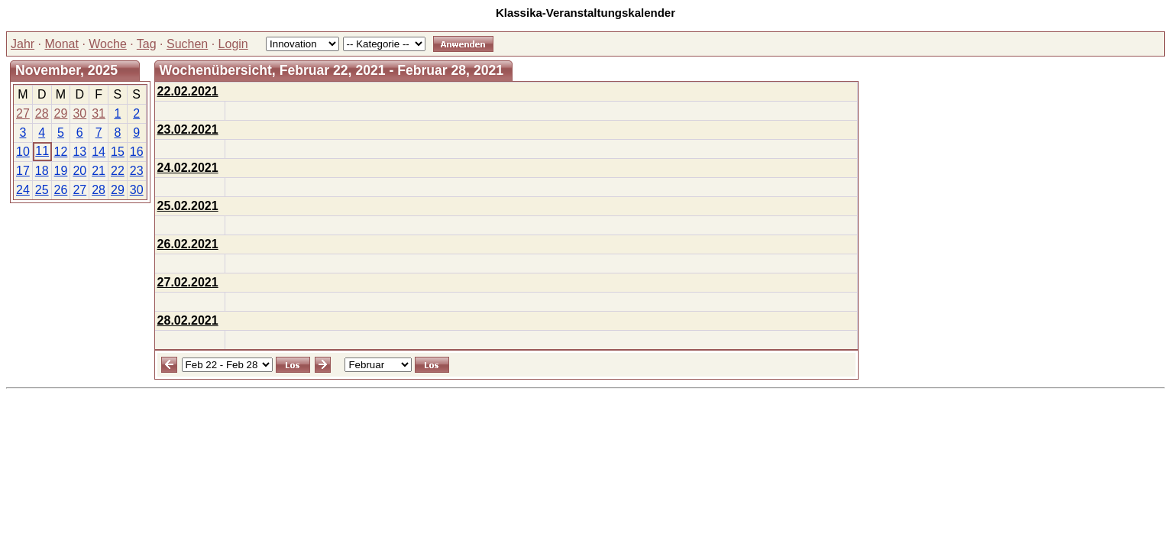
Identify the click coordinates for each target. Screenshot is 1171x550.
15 (118, 151)
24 (23, 189)
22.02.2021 (187, 91)
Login (233, 43)
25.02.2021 (187, 205)
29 (61, 113)
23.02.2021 (187, 129)
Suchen (187, 43)
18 (42, 170)
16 (137, 151)
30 (79, 113)
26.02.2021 (187, 244)
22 (118, 170)
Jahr (22, 43)
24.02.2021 (187, 167)
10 (23, 151)
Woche (108, 43)
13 (79, 151)
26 (61, 189)
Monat (61, 43)
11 (42, 150)
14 (98, 151)
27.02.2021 (187, 282)
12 (61, 151)
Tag (147, 43)
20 (79, 170)
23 (137, 170)
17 (23, 170)
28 (42, 113)
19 (61, 170)
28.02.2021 (187, 320)
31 (98, 113)
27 (23, 113)
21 (98, 170)
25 (42, 189)
